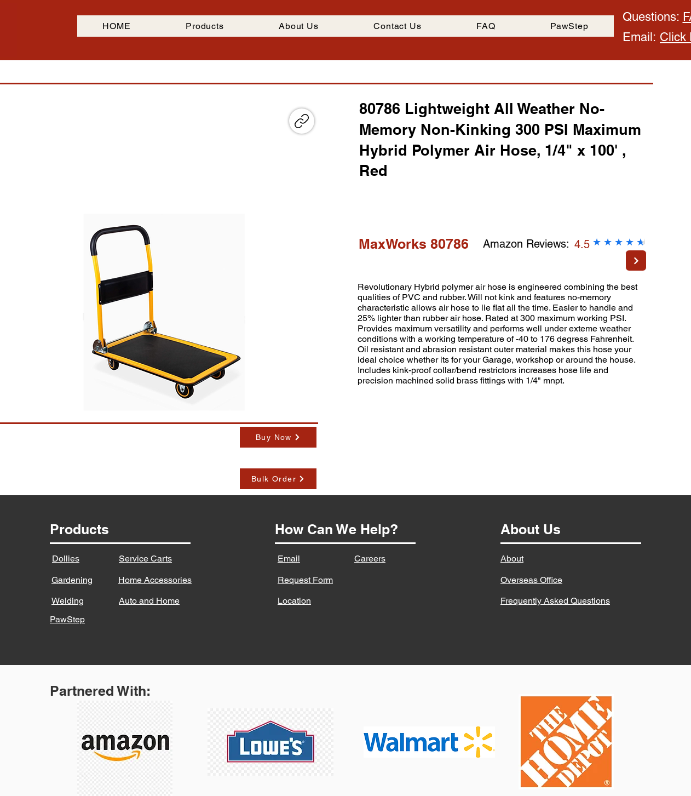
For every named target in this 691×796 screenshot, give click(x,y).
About (511, 558)
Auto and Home (149, 600)
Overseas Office (531, 580)
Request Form (305, 580)
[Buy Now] (278, 437)
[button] (162, 313)
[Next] (636, 260)
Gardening (72, 580)
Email (289, 558)
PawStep (67, 619)
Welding (67, 600)
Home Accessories (155, 580)
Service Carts (145, 558)
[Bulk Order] (278, 479)
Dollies (65, 558)
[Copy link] (301, 121)
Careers (369, 558)
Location (294, 600)
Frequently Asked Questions (555, 600)
